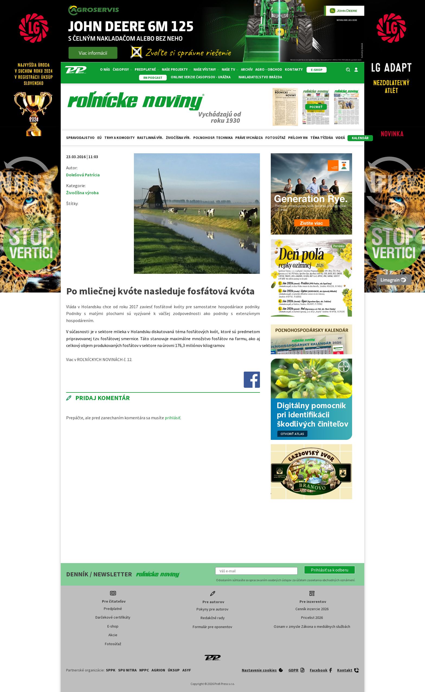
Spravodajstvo (80, 137)
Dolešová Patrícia (83, 174)
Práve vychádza (249, 137)
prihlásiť (172, 417)
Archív (247, 69)
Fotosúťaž (275, 137)
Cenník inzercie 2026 (312, 608)
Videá (340, 137)
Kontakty (293, 69)
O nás (105, 69)
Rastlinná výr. (150, 137)
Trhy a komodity (119, 137)
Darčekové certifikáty (112, 617)
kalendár (360, 138)
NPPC (144, 670)
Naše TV (230, 69)
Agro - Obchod (268, 69)
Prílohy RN (298, 137)
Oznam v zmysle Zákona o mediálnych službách (312, 626)
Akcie (112, 634)
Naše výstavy (206, 69)
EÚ (99, 137)
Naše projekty (176, 69)
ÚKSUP (174, 670)
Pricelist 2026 (312, 617)
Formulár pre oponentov (212, 626)
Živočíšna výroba (82, 192)
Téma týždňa (321, 137)
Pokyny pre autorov (212, 609)
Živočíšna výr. (178, 137)
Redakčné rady (213, 617)
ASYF (186, 670)
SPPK (110, 670)
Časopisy (122, 69)
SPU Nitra (127, 670)
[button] (329, 570)
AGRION (158, 670)
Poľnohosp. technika (213, 137)
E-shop (112, 626)
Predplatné (147, 69)
